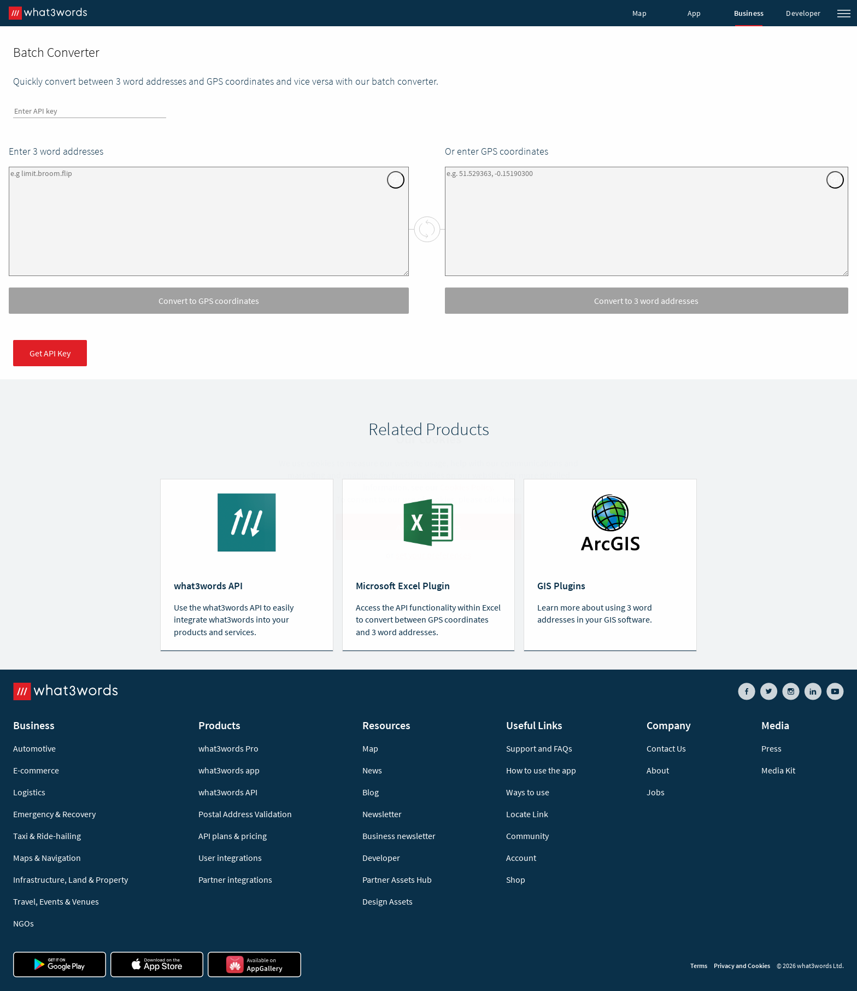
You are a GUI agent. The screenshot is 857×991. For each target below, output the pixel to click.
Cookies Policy (466, 487)
